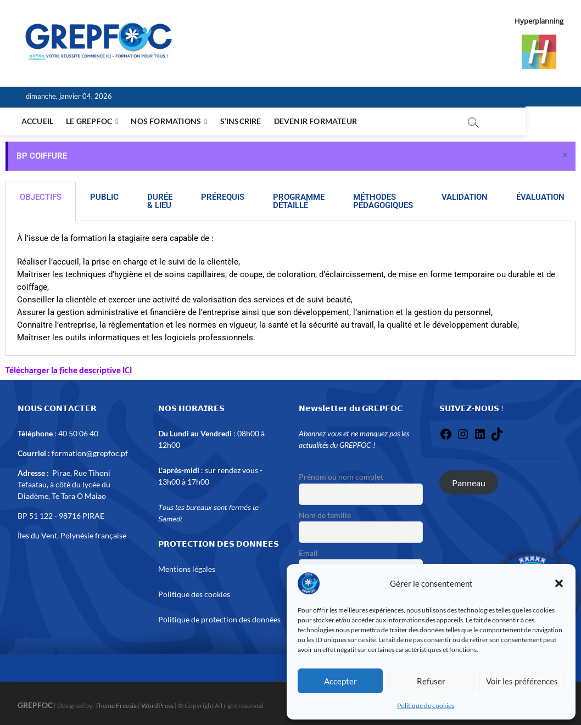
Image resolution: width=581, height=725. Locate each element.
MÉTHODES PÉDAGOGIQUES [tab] (383, 201)
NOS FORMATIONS (167, 121)
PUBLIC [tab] (104, 197)
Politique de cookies (425, 705)
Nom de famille (325, 515)
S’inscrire (242, 121)
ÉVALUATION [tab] (540, 197)
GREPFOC (35, 705)
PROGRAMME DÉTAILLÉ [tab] (299, 201)
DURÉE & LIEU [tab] (159, 201)
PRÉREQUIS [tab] (222, 197)
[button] (559, 583)
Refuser (431, 681)
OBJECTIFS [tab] (41, 197)
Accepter (340, 681)
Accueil (39, 121)
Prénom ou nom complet (341, 476)
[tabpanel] (290, 288)
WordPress (157, 705)
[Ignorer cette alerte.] (565, 154)
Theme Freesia (116, 705)
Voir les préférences (522, 681)
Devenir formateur (317, 121)
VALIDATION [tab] (465, 197)
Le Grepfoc (91, 121)
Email (308, 553)
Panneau (468, 482)
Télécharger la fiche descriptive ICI (68, 370)
